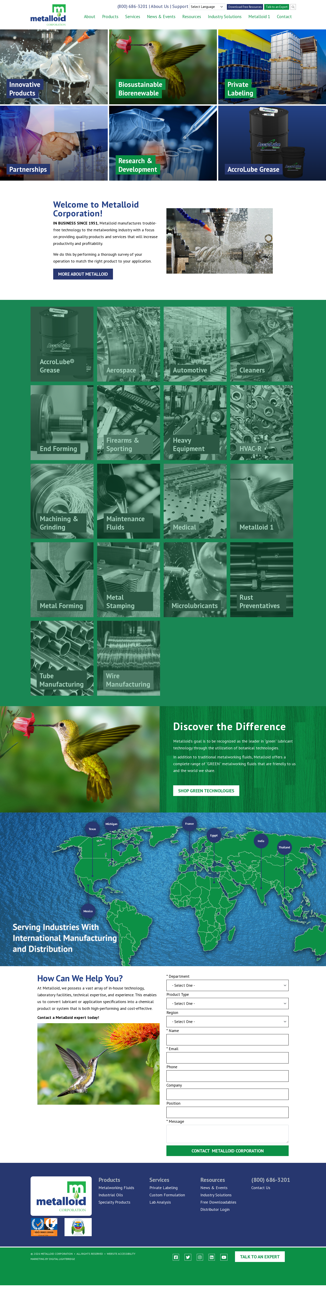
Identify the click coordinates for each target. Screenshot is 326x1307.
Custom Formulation (167, 1194)
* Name (172, 1032)
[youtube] (224, 1257)
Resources (191, 16)
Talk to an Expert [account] (277, 7)
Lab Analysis (160, 1202)
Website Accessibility (121, 1253)
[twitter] (188, 1257)
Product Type (177, 995)
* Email (172, 1050)
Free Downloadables (218, 1202)
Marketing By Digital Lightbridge (53, 1259)
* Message (175, 1123)
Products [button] (110, 16)
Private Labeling (163, 1187)
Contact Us (260, 1187)
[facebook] (176, 1257)
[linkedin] (212, 1257)
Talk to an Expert (260, 1257)
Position (173, 1105)
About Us (160, 6)
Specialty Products (114, 1202)
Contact (284, 16)
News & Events (161, 16)
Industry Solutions (225, 16)
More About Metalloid (82, 274)
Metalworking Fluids (116, 1187)
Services (132, 16)
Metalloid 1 (259, 16)
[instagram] (200, 1257)
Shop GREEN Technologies (206, 789)
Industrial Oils (110, 1194)
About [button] (89, 16)
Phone (171, 1068)
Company (174, 1087)
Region (172, 1013)
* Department (178, 977)
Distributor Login (215, 1209)
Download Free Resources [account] (245, 7)
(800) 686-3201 (132, 6)
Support (180, 6)
